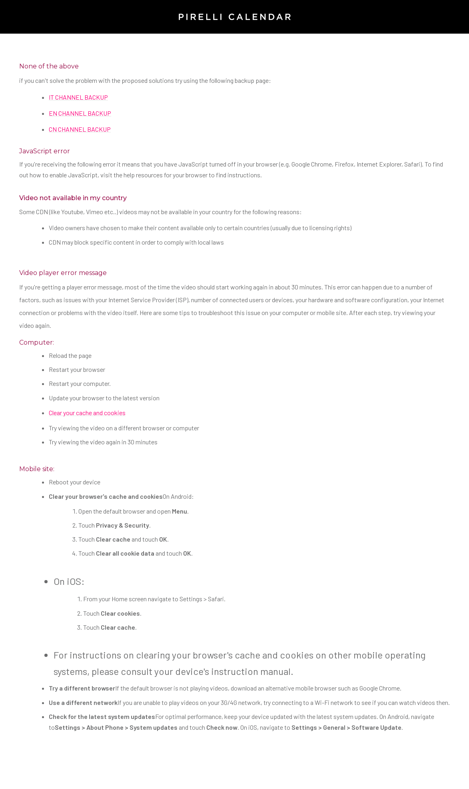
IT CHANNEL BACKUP (78, 97)
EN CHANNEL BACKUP (80, 113)
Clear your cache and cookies (87, 412)
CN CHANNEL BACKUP (80, 129)
